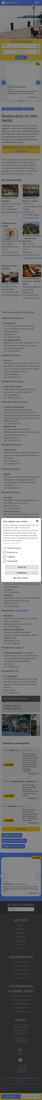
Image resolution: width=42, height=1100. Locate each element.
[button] (21, 578)
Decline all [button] (21, 573)
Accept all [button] (21, 567)
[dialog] (21, 550)
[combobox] (37, 521)
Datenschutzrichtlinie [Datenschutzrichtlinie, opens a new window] (11, 543)
